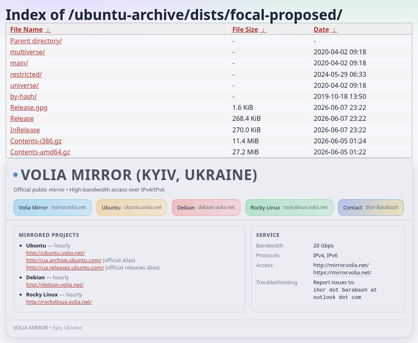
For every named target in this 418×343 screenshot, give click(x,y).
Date (321, 29)
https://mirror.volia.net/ (342, 272)
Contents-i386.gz (36, 140)
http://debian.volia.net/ (55, 284)
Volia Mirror (52, 207)
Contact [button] (370, 207)
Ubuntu (132, 207)
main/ (19, 62)
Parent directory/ (36, 40)
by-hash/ (23, 96)
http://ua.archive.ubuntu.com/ (63, 260)
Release (22, 118)
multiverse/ (27, 51)
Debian (206, 207)
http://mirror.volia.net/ (341, 265)
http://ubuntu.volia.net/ (55, 252)
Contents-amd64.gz (40, 151)
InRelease (25, 129)
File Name (26, 29)
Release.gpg (29, 107)
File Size (245, 29)
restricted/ (26, 74)
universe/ (24, 85)
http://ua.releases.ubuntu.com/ (65, 267)
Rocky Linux (289, 207)
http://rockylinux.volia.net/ (59, 301)
